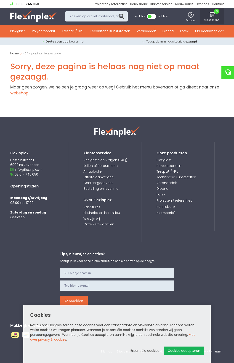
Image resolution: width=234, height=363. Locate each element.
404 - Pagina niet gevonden (43, 53)
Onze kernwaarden (98, 224)
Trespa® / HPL (72, 31)
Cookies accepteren (184, 350)
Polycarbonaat (43, 31)
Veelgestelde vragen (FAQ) (105, 160)
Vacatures (91, 207)
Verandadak (146, 31)
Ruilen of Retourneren (100, 165)
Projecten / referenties (111, 4)
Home (14, 53)
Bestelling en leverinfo (101, 188)
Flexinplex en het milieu (101, 213)
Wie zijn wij (91, 218)
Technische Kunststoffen (110, 31)
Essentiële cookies (144, 350)
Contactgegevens (98, 183)
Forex (184, 31)
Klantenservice (161, 4)
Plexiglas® (17, 31)
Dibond (168, 31)
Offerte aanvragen (98, 177)
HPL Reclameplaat (209, 31)
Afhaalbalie (92, 171)
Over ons (202, 4)
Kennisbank (139, 4)
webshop (19, 93)
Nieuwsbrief (184, 4)
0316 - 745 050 (24, 174)
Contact (218, 4)
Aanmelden (73, 301)
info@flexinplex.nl (26, 169)
